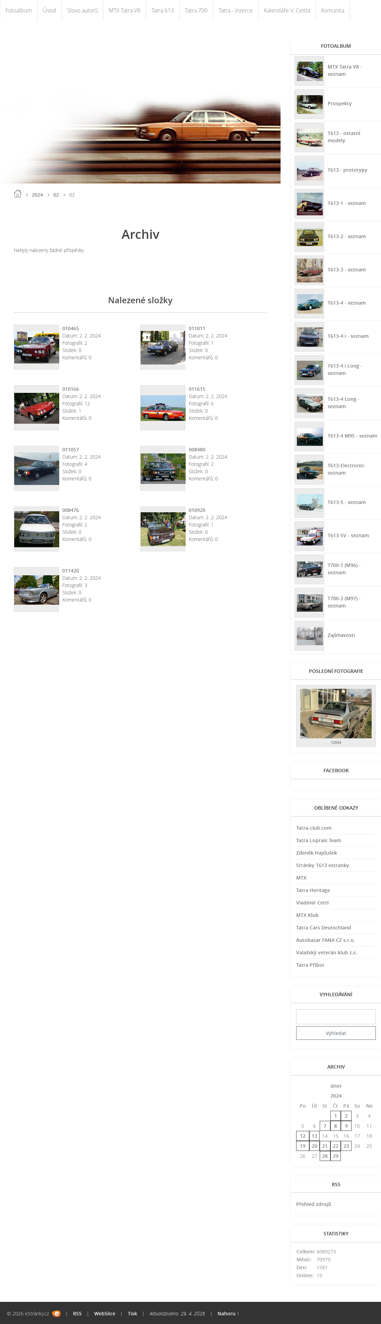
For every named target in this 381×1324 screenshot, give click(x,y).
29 (335, 1156)
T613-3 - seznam (347, 269)
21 (325, 1146)
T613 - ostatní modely (344, 137)
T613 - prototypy (347, 169)
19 (302, 1146)
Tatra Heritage (313, 890)
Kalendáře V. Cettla (287, 10)
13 (314, 1136)
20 (314, 1146)
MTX (301, 877)
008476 (70, 510)
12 (302, 1136)
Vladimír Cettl (312, 902)
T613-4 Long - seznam (344, 402)
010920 (197, 510)
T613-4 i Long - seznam (345, 369)
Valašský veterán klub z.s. (326, 952)
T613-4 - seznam (347, 302)
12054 (336, 742)
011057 (70, 449)
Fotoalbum (19, 10)
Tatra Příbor (310, 965)
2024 (37, 194)
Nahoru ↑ (228, 1313)
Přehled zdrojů (313, 1204)
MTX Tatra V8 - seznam (345, 70)
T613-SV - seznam (348, 535)
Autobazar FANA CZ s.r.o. (325, 940)
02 (56, 194)
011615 (197, 389)
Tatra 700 (196, 10)
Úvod (49, 10)
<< (302, 1085)
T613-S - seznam (347, 502)
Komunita (332, 10)
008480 (197, 449)
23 (346, 1146)
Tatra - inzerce (236, 10)
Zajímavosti (341, 635)
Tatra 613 (162, 10)
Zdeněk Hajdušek (316, 852)
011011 (197, 328)
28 (325, 1156)
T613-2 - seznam (347, 236)
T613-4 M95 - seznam (352, 435)
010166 (70, 389)
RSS (77, 1313)
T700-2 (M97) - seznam (344, 602)
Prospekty (340, 103)
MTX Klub (307, 915)
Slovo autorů (82, 10)
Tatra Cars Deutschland (323, 927)
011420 (70, 570)
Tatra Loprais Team (318, 840)
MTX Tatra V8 (124, 10)
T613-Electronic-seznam (347, 469)
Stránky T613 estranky (322, 865)
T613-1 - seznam (347, 203)
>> (369, 1085)
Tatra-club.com (313, 828)
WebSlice (104, 1313)
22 (335, 1146)
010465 (70, 328)
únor (336, 1085)
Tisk (132, 1313)
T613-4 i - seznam (348, 336)
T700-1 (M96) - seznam (344, 569)
